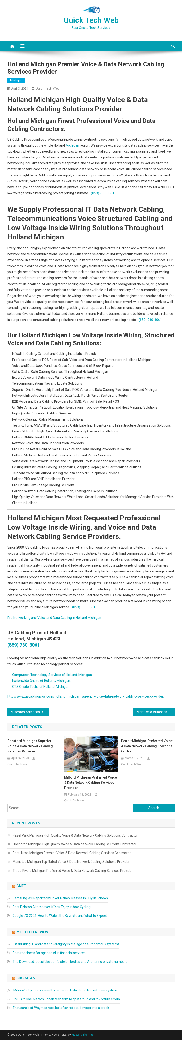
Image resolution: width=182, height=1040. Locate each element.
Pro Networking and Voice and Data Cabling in (41, 618)
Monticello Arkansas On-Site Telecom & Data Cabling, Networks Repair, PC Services (156, 712)
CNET (21, 886)
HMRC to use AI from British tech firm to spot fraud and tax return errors (66, 999)
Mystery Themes (83, 1034)
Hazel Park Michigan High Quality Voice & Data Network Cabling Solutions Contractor (75, 835)
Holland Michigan (88, 618)
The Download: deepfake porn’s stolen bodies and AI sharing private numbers (70, 961)
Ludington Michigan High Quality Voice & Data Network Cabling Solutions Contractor (74, 844)
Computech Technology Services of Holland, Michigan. (52, 675)
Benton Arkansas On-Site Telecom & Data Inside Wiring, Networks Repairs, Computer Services (31, 712)
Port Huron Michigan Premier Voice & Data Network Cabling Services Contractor (72, 853)
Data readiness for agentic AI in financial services (49, 953)
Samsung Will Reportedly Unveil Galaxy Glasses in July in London (60, 898)
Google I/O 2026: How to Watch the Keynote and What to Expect (60, 916)
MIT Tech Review (32, 932)
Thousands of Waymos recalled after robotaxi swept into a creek (61, 1008)
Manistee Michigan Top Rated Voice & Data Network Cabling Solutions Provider (71, 862)
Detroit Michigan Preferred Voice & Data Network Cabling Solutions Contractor (147, 746)
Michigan (16, 80)
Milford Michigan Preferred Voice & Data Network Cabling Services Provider (90, 782)
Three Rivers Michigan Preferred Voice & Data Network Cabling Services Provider (73, 871)
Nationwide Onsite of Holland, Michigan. (41, 681)
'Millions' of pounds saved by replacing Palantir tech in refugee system (65, 990)
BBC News (25, 978)
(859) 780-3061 (102, 193)
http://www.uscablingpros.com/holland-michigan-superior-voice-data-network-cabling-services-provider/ (86, 696)
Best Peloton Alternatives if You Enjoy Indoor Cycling (52, 907)
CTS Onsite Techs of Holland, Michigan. (41, 687)
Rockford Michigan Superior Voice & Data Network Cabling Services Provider (30, 746)
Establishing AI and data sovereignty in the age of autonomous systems (66, 944)
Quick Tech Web (91, 20)
